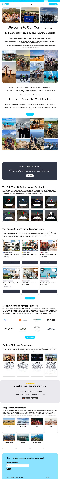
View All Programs (30, 298)
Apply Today (29, 175)
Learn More (11, 262)
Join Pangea (30, 114)
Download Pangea (53, 4)
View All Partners (30, 337)
